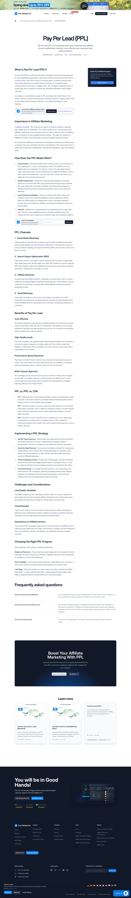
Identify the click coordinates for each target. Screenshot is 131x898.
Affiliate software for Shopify (104, 829)
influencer (40, 245)
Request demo (51, 111)
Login (92, 13)
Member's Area (37, 832)
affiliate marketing (22, 127)
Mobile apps (18, 840)
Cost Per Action (20, 80)
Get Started (74, 674)
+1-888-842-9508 (22, 873)
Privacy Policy (92, 894)
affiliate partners (68, 526)
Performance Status (38, 839)
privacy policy (13, 888)
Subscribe (69, 222)
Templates (78, 832)
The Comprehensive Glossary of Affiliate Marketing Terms (36, 21)
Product (47, 13)
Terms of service (69, 894)
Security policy (81, 894)
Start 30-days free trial (65, 111)
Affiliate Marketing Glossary (83, 839)
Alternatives (18, 843)
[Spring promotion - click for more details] (65, 5)
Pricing (16, 830)
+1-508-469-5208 (22, 877)
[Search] (87, 13)
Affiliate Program (58, 839)
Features (17, 833)
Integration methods (20, 837)
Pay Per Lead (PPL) (60, 21)
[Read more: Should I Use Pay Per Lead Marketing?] (31, 723)
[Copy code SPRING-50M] (30, 8)
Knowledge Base (37, 829)
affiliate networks (34, 279)
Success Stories (58, 836)
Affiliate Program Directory (83, 842)
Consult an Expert (101, 13)
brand (27, 411)
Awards (56, 832)
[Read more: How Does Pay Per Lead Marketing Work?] (65, 723)
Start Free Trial (102, 82)
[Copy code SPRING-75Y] (58, 8)
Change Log (36, 836)
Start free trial (20, 852)
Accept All (8, 892)
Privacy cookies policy (104, 894)
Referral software (101, 841)
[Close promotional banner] (128, 2)
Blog (77, 829)
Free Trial (112, 13)
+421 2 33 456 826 (23, 870)
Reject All (16, 892)
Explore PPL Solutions (59, 674)
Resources (56, 13)
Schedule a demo (37, 798)
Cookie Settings (26, 892)
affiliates (60, 127)
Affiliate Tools (100, 845)
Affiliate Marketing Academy (83, 836)
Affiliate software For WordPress (105, 838)
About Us (56, 829)
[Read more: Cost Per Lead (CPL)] (100, 723)
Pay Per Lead (19, 75)
